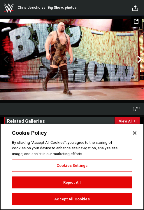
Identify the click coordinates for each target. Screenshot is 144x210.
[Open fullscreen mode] (136, 21)
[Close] (134, 133)
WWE (8, 8)
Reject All (72, 182)
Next (139, 59)
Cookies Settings (72, 165)
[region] (72, 167)
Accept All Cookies (71, 199)
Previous (5, 59)
